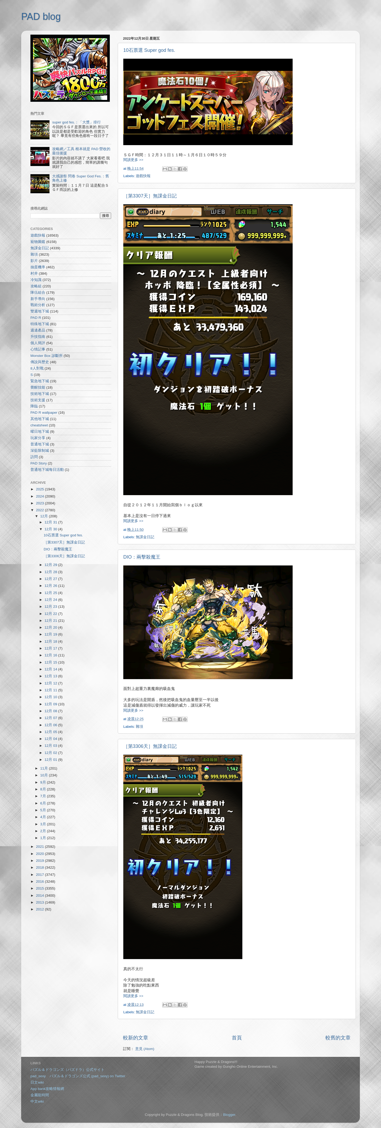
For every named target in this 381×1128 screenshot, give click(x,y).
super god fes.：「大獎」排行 (76, 122)
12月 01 (51, 760)
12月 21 (51, 621)
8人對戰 (37, 368)
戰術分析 (37, 305)
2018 (40, 867)
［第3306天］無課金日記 (150, 746)
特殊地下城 (39, 324)
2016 (40, 881)
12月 (44, 516)
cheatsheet (39, 425)
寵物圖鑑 (37, 242)
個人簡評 (37, 343)
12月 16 (51, 655)
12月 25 (51, 593)
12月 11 (51, 690)
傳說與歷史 (39, 362)
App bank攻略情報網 (47, 1089)
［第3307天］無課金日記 (150, 196)
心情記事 (37, 349)
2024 (40, 496)
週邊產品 (37, 330)
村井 (34, 273)
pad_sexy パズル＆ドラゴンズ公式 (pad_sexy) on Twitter (77, 1076)
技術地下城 (39, 394)
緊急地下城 (39, 381)
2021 (40, 847)
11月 (44, 768)
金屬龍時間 (39, 1095)
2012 (40, 909)
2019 (40, 861)
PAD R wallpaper (43, 413)
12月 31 (51, 522)
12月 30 (51, 529)
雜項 (139, 727)
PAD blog (41, 16)
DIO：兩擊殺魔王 (141, 557)
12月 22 (51, 614)
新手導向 (37, 299)
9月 (43, 782)
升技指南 (37, 337)
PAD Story (38, 463)
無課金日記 (145, 537)
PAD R (35, 318)
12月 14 (51, 669)
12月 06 (51, 725)
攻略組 (36, 286)
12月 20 (51, 627)
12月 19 (51, 634)
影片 (34, 261)
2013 (40, 902)
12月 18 (51, 641)
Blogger (229, 1115)
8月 (43, 789)
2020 (40, 854)
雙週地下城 (39, 311)
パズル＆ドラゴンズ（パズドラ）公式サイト (67, 1070)
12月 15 (51, 662)
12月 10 (51, 697)
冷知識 (36, 280)
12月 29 (51, 565)
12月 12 (51, 683)
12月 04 (51, 739)
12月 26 (51, 586)
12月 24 (51, 600)
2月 (43, 831)
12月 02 (51, 753)
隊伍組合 (37, 292)
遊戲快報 (143, 176)
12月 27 (51, 579)
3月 (43, 824)
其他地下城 (39, 419)
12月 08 (51, 711)
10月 (44, 775)
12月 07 (51, 718)
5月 (43, 810)
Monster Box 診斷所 (46, 356)
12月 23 (51, 607)
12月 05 (51, 732)
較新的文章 (135, 1037)
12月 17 (51, 648)
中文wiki (37, 1101)
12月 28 (51, 572)
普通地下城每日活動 (47, 470)
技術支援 (37, 400)
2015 (40, 888)
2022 (40, 510)
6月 (43, 803)
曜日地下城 (39, 432)
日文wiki (37, 1082)
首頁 (237, 1037)
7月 (43, 796)
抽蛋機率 (37, 267)
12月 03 (51, 746)
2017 (40, 875)
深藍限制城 (39, 451)
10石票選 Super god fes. (149, 50)
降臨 (34, 406)
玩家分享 (37, 438)
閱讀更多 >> (133, 160)
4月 (43, 817)
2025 (40, 489)
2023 (40, 503)
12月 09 (51, 704)
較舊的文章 (338, 1037)
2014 (40, 895)
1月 (43, 838)
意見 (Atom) (144, 1049)
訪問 (34, 457)
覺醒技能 (37, 387)
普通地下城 (39, 444)
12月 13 (51, 676)
